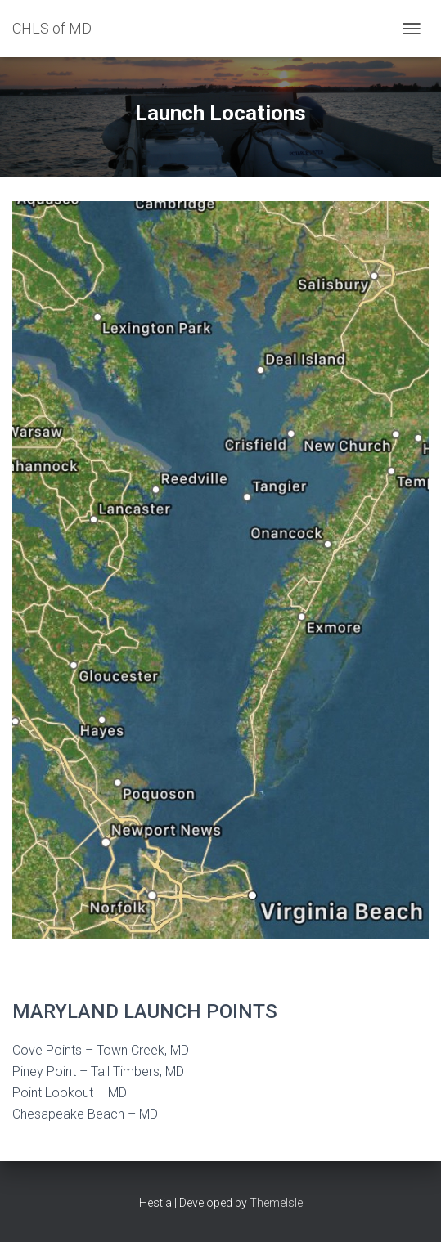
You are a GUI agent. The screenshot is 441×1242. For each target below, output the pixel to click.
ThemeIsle (276, 1202)
